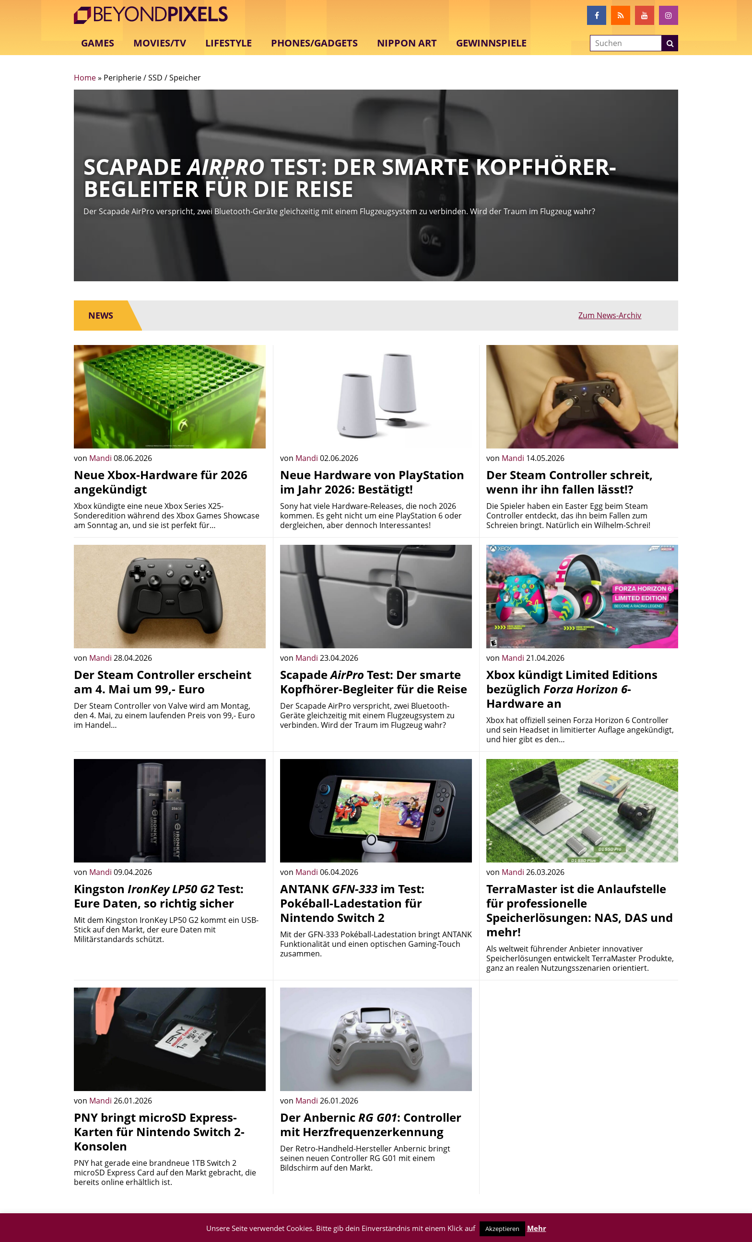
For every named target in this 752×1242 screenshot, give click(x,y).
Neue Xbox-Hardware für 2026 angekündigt (160, 482)
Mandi (101, 458)
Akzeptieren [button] (502, 1228)
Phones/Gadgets (314, 42)
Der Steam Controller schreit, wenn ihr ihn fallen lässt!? (569, 482)
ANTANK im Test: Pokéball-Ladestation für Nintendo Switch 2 (352, 903)
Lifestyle (228, 42)
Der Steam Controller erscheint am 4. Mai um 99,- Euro (162, 682)
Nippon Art (407, 42)
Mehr (536, 1228)
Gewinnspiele (491, 42)
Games (97, 42)
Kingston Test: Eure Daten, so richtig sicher (159, 896)
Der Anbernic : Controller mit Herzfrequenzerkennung (370, 1124)
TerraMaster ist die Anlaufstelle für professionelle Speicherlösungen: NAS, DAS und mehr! (579, 910)
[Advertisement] (582, 1055)
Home (85, 77)
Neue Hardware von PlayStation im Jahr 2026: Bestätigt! (372, 482)
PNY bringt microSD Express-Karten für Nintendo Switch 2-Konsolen (159, 1131)
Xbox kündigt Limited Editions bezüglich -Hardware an (572, 689)
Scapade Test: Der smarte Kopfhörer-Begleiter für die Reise (373, 682)
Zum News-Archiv (632, 315)
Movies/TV (159, 42)
